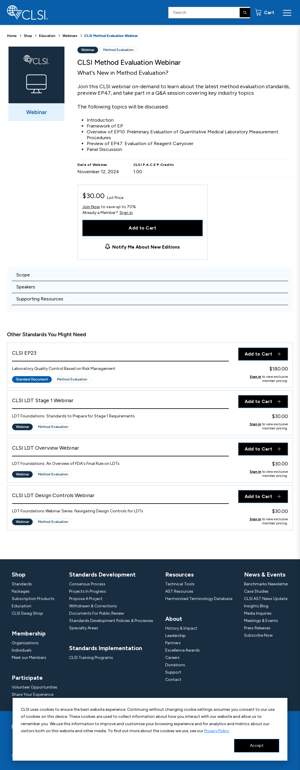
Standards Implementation (105, 648)
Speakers (25, 287)
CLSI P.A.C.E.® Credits (153, 165)
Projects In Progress (87, 591)
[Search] (245, 12)
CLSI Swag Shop (27, 613)
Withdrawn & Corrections (93, 606)
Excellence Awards (182, 650)
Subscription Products (33, 598)
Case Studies (256, 591)
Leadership (175, 635)
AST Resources (179, 591)
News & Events (264, 574)
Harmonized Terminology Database (198, 598)
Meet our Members (29, 657)
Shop (28, 36)
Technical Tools (180, 584)
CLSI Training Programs (91, 657)
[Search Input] (209, 12)
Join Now (91, 206)
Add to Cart (142, 228)
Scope (23, 275)
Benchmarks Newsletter (266, 584)
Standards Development (102, 574)
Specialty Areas (83, 627)
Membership (29, 633)
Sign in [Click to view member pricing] (255, 377)
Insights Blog (256, 606)
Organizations (25, 642)
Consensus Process (87, 584)
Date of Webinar (92, 165)
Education (47, 36)
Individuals (22, 650)
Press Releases (257, 627)
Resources (179, 574)
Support (173, 672)
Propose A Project (86, 598)
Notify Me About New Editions (146, 247)
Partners (173, 642)
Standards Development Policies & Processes (111, 620)
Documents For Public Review (96, 613)
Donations (175, 664)
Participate (27, 677)
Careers (172, 657)
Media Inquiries (258, 613)
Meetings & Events (261, 620)
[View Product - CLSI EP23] (120, 354)
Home (12, 36)
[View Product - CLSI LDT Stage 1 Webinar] (120, 402)
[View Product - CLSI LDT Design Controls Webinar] (120, 497)
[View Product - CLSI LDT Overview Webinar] (120, 449)
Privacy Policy (216, 730)
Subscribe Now (258, 635)
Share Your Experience (32, 694)
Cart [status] (268, 12)
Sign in (126, 212)
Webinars (69, 36)
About (173, 618)
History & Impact (181, 628)
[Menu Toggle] (287, 12)
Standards (22, 584)
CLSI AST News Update (265, 598)
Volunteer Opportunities (34, 687)
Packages (21, 591)
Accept (257, 745)
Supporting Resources (39, 299)
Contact (173, 679)
